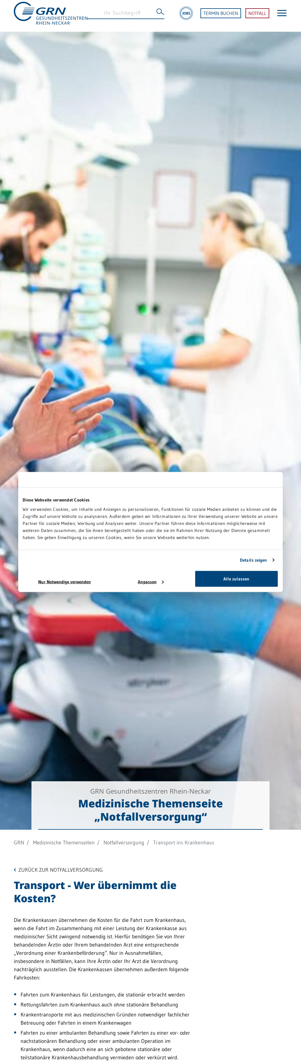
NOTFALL (257, 16)
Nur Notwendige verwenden (64, 581)
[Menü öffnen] (282, 15)
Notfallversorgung (123, 842)
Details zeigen (253, 560)
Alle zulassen (236, 578)
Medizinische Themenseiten (64, 842)
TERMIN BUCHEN (220, 16)
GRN (19, 842)
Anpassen (151, 581)
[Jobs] (186, 16)
